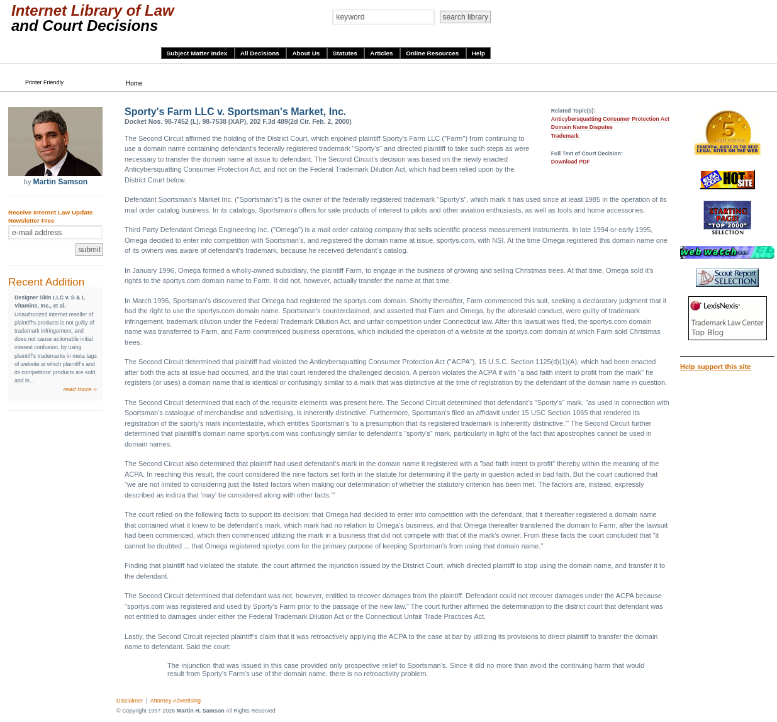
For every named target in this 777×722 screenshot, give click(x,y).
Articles (382, 53)
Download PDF (570, 161)
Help (478, 53)
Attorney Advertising (175, 700)
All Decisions (260, 53)
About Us (306, 53)
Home (134, 83)
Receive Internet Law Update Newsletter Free (50, 216)
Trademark (565, 136)
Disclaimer (129, 700)
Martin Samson (60, 181)
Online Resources (433, 53)
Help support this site (715, 366)
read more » (80, 389)
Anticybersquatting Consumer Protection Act (610, 119)
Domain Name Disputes (582, 127)
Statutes (346, 53)
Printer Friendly (44, 82)
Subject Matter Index (198, 53)
